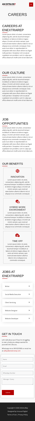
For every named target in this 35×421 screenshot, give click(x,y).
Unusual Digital (22, 411)
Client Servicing (10, 302)
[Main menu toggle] (31, 5)
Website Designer (11, 311)
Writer (7, 286)
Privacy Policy (23, 415)
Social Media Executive (13, 294)
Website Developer (11, 319)
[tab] (17, 286)
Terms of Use (12, 415)
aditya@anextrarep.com (12, 351)
